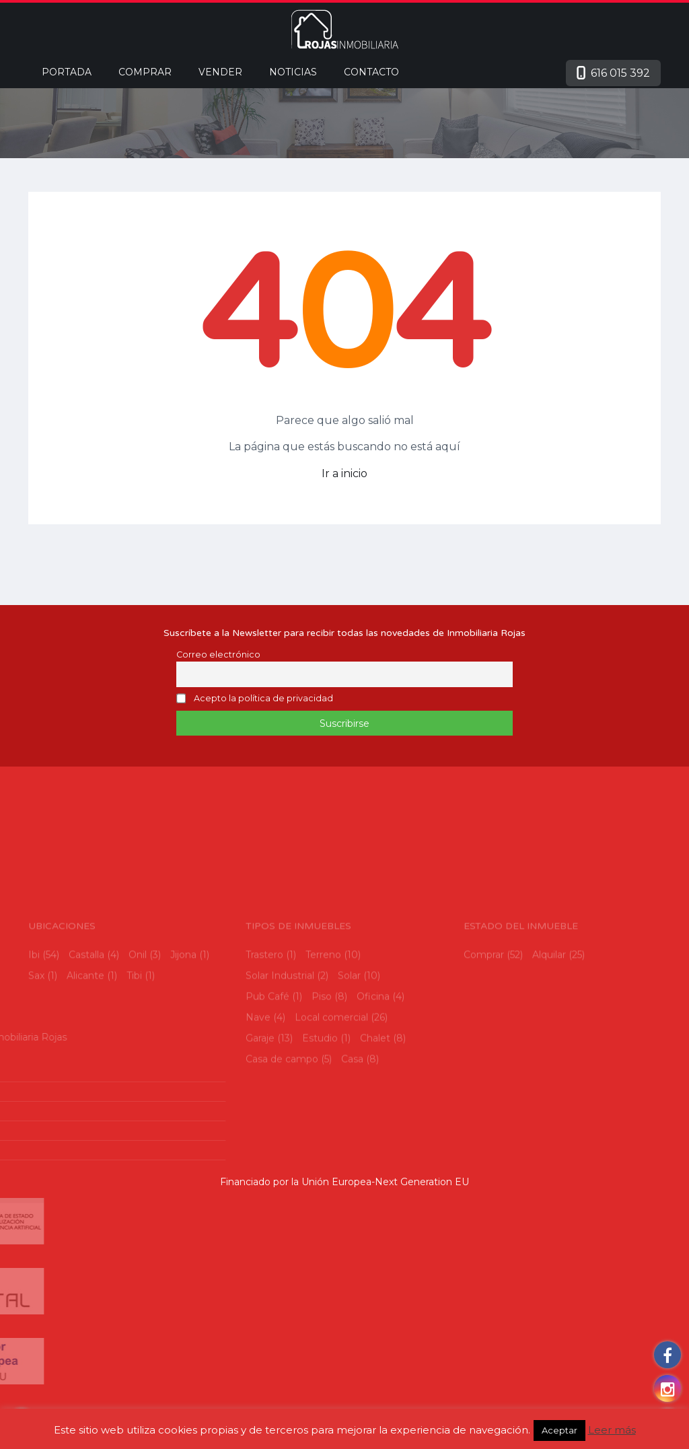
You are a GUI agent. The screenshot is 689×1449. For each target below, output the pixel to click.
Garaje (260, 1085)
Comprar (145, 72)
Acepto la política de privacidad (263, 699)
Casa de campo (282, 1106)
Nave (258, 1064)
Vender (220, 72)
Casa (352, 1106)
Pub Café (267, 1043)
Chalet (375, 1085)
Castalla (86, 1001)
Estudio (320, 1085)
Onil (138, 1001)
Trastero (264, 1001)
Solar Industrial (280, 1022)
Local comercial (331, 1064)
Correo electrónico (218, 654)
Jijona (183, 1001)
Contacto (371, 72)
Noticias (293, 72)
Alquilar (549, 1001)
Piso (322, 1043)
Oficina (373, 1043)
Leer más (612, 1429)
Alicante (85, 1022)
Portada (67, 72)
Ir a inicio (344, 473)
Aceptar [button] (559, 1430)
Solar (349, 1022)
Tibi (134, 1022)
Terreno (323, 1001)
